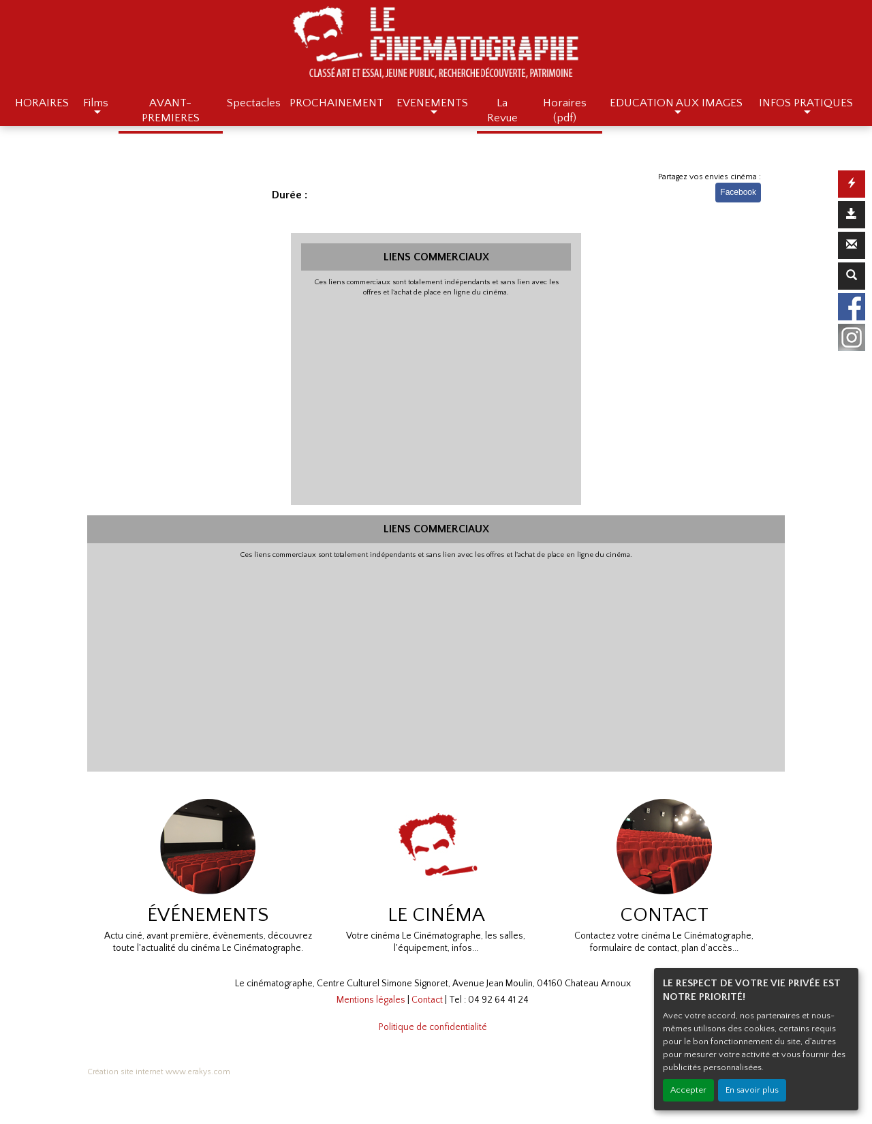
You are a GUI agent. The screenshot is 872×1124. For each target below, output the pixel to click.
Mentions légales (371, 999)
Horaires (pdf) (565, 110)
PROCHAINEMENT (337, 103)
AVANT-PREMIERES (171, 110)
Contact (427, 999)
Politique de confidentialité (433, 1027)
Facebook (738, 192)
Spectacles (254, 103)
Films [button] (95, 103)
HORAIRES (42, 103)
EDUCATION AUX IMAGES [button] (676, 103)
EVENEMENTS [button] (432, 103)
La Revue (502, 110)
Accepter (688, 1090)
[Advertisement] (436, 399)
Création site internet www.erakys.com (158, 1071)
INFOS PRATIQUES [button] (806, 103)
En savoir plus (752, 1090)
